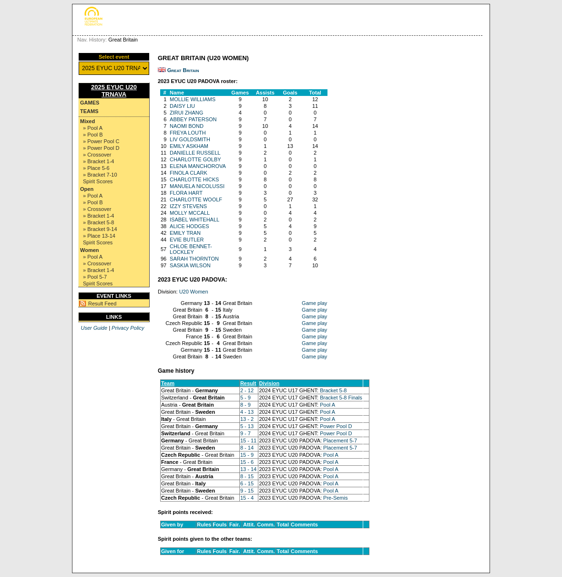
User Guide (94, 328)
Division (269, 383)
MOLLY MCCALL (190, 213)
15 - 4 (247, 498)
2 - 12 (247, 390)
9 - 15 (247, 490)
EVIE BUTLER (187, 239)
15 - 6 (247, 462)
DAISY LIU (182, 106)
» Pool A (92, 128)
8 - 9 (245, 405)
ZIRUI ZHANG (186, 112)
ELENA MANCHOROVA (198, 166)
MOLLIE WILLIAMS (192, 99)
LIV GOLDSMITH (190, 139)
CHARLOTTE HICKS (194, 179)
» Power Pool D (101, 148)
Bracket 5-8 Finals (341, 397)
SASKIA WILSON (190, 265)
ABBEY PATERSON (193, 119)
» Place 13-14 (99, 236)
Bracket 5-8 (333, 390)
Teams (89, 111)
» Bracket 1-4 (98, 161)
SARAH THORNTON (194, 259)
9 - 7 (245, 433)
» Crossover (97, 154)
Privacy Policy (128, 328)
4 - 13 (247, 412)
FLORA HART (186, 193)
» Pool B (93, 134)
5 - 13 (247, 426)
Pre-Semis (335, 498)
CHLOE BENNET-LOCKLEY (191, 249)
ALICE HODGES (189, 226)
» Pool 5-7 (95, 277)
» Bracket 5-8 (98, 222)
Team (167, 383)
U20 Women (193, 291)
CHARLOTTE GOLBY (195, 159)
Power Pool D (336, 426)
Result (248, 383)
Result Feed (102, 303)
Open (86, 189)
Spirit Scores (97, 181)
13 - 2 (247, 419)
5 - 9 (245, 397)
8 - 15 (247, 476)
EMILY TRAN (185, 233)
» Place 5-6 (96, 168)
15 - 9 (247, 455)
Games (89, 102)
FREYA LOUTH (188, 133)
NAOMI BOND (187, 126)
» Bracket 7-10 (100, 175)
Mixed (87, 121)
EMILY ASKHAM (189, 146)
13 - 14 (248, 469)
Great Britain (183, 70)
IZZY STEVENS (188, 206)
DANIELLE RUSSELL (195, 153)
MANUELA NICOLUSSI (197, 186)
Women (89, 250)
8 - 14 (247, 448)
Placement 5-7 (340, 440)
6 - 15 (247, 483)
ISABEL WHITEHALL (194, 219)
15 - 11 (248, 440)
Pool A (327, 405)
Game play (314, 303)
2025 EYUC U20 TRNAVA (114, 91)
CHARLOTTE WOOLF (196, 199)
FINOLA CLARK (188, 173)
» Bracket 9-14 (100, 229)
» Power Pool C (101, 141)
